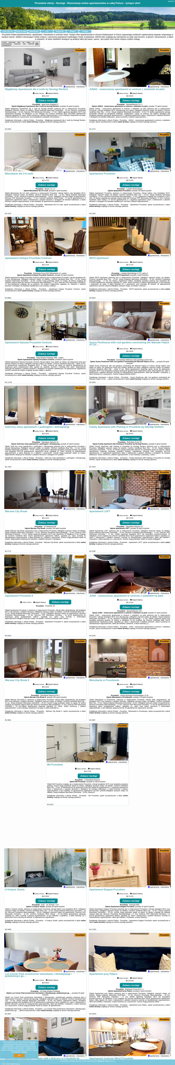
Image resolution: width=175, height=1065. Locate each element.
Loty (46, 31)
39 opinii (140, 531)
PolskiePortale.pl (15, 1064)
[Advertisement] (87, 828)
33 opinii (69, 109)
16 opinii (145, 909)
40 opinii (81, 995)
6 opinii (64, 362)
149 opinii (55, 531)
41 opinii (96, 784)
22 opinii (70, 446)
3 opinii (139, 277)
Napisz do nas (110, 1061)
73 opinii (158, 109)
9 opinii (157, 446)
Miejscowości (34, 31)
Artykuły (85, 31)
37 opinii (157, 615)
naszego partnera (59, 124)
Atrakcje (72, 31)
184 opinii (56, 700)
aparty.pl (171, 1)
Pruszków (80, 50)
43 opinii (64, 277)
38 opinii (166, 364)
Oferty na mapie (21, 31)
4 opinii (57, 193)
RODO (24, 1052)
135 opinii (141, 193)
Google (32, 1042)
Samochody (60, 31)
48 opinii (55, 909)
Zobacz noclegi (46, 103)
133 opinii (142, 700)
